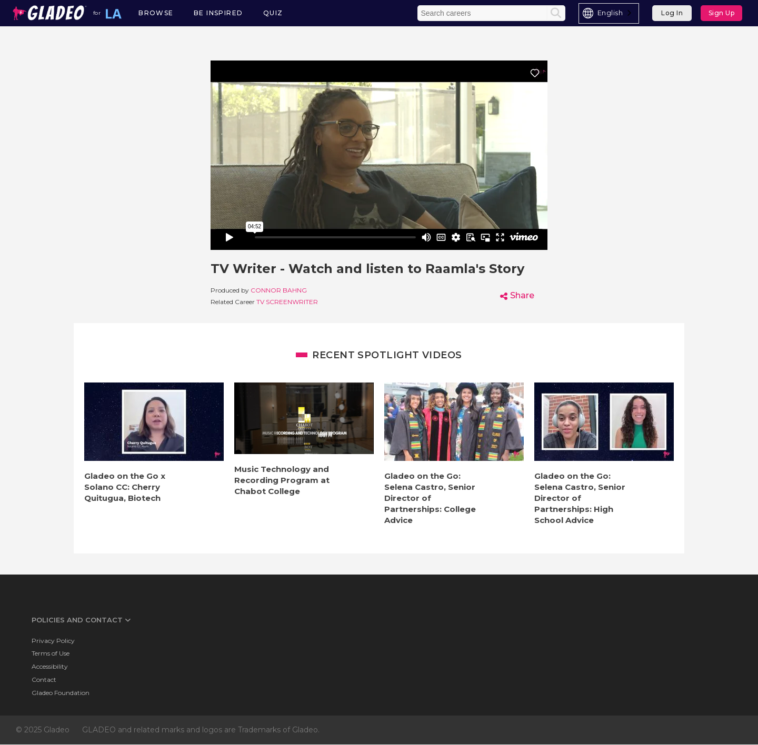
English (610, 12)
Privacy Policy (53, 641)
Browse (155, 13)
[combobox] (609, 13)
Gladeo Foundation (60, 693)
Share (522, 295)
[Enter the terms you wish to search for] (483, 13)
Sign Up (722, 13)
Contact (44, 679)
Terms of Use (50, 653)
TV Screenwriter (287, 302)
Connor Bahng (279, 290)
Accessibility (50, 666)
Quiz (273, 13)
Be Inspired (218, 13)
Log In (672, 13)
